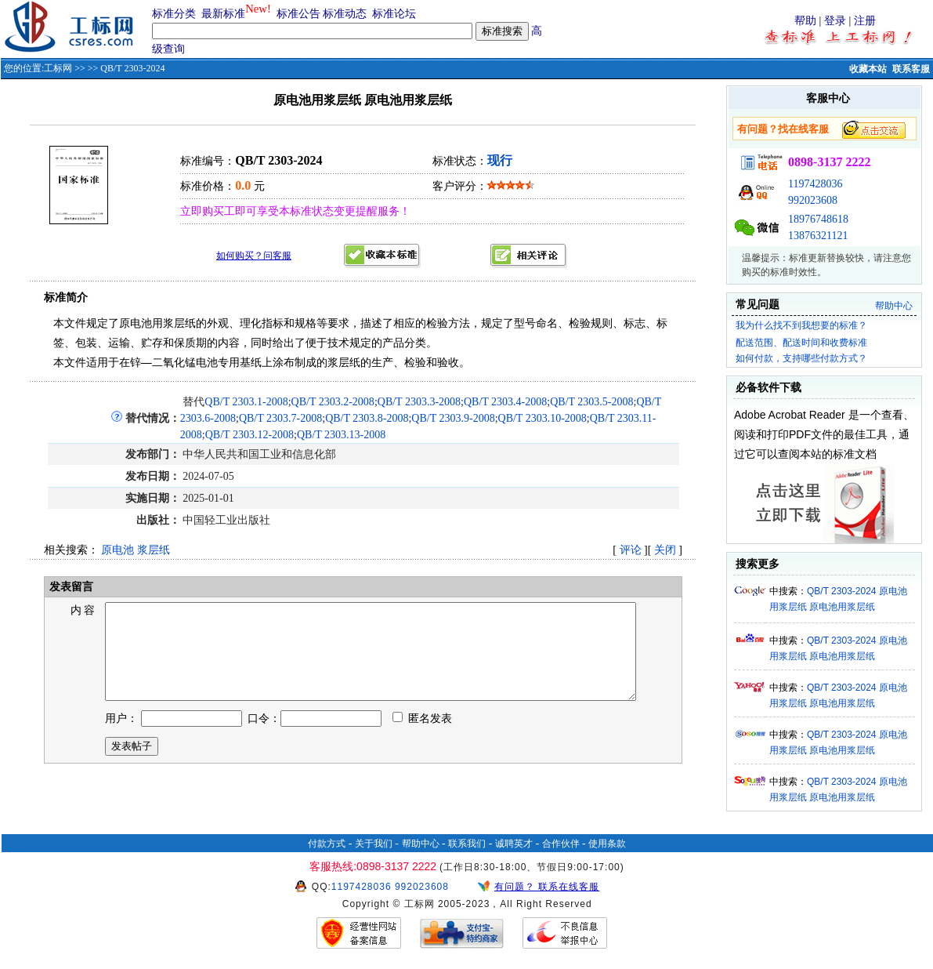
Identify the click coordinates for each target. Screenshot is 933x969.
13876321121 (818, 235)
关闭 (665, 550)
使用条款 (607, 843)
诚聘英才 (514, 843)
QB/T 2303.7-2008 (280, 418)
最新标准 (223, 14)
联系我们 (467, 843)
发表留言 (69, 587)
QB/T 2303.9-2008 (452, 418)
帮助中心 (894, 305)
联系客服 (911, 69)
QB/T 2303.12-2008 (249, 435)
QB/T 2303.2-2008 (332, 402)
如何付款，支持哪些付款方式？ (801, 358)
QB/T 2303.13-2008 (341, 435)
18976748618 (818, 219)
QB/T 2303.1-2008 (245, 402)
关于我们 (373, 843)
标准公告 (298, 14)
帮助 (805, 21)
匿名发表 (422, 737)
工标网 (58, 68)
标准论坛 (394, 14)
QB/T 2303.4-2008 (505, 402)
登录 (835, 21)
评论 (631, 550)
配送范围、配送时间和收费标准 (801, 342)
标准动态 (345, 14)
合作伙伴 (561, 843)
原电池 (117, 550)
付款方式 (326, 843)
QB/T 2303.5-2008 (591, 402)
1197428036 (815, 184)
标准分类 (174, 14)
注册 (865, 21)
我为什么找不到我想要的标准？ (801, 325)
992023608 (812, 200)
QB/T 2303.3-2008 (419, 402)
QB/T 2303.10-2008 (542, 418)
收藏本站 (868, 69)
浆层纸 (153, 550)
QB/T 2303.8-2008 (366, 418)
